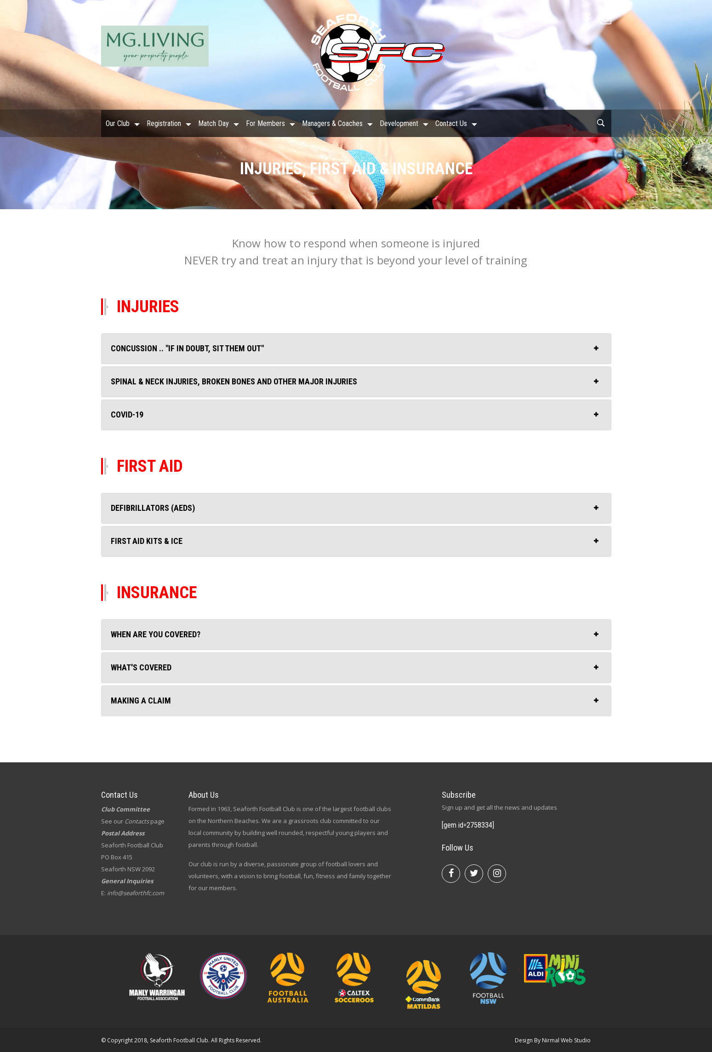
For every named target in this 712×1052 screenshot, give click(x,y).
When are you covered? (155, 634)
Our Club (118, 123)
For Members (265, 123)
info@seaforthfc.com (135, 893)
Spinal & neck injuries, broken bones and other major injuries (234, 381)
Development (399, 123)
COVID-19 (127, 414)
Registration (164, 123)
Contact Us (451, 123)
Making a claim (141, 700)
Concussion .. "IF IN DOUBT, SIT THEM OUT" (187, 348)
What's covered (141, 667)
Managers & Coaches (332, 123)
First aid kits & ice (146, 541)
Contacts (137, 821)
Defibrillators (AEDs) (153, 508)
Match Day (213, 123)
